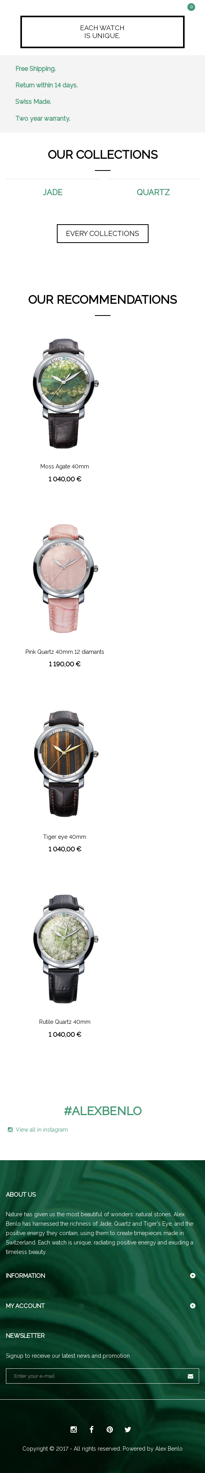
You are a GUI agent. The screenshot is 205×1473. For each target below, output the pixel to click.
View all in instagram (38, 1130)
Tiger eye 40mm (64, 837)
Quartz (153, 192)
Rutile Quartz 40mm (65, 1022)
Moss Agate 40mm (64, 467)
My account (25, 1306)
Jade (52, 192)
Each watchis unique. (102, 32)
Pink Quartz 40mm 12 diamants (64, 652)
